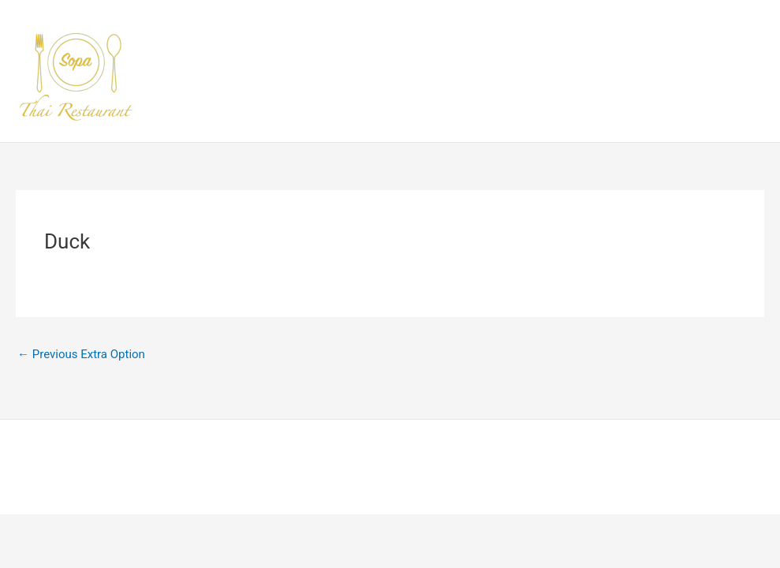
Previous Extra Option (81, 354)
